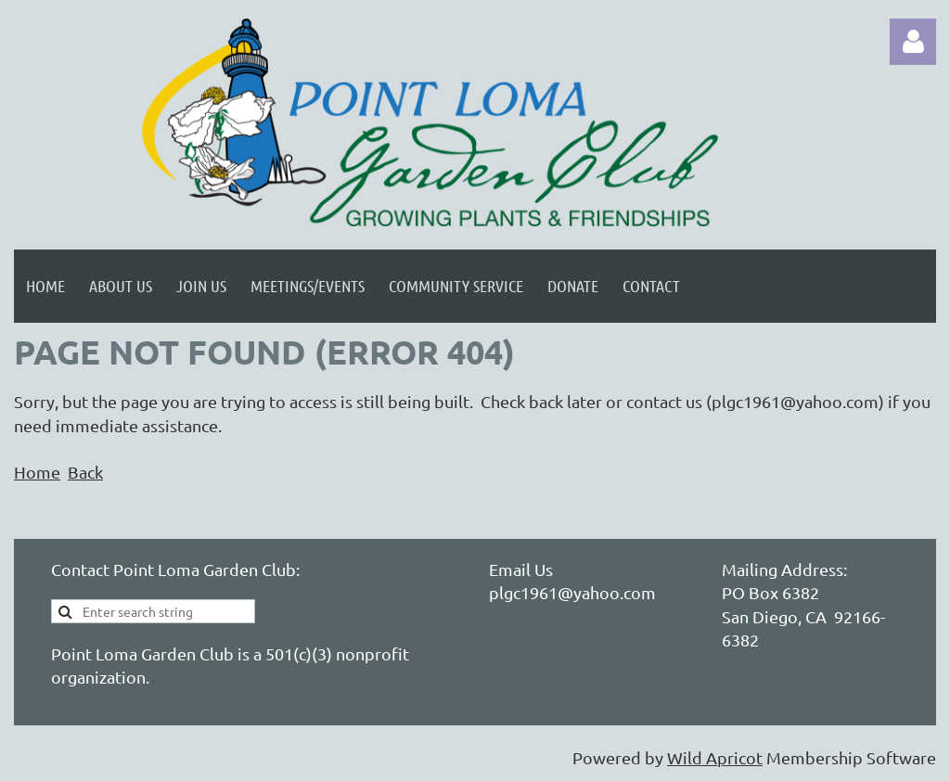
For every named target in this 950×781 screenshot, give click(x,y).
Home (37, 471)
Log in (913, 42)
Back (85, 471)
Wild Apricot (715, 757)
